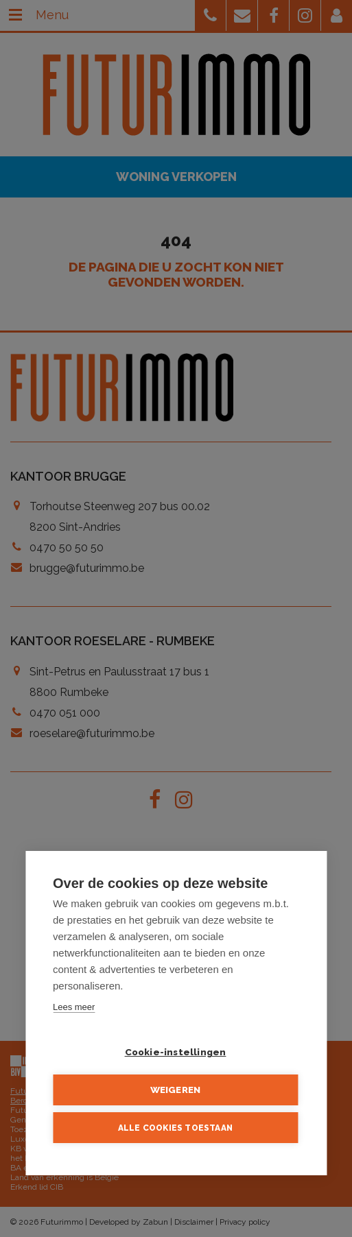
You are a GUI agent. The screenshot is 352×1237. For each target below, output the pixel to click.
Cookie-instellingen (175, 1052)
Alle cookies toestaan (175, 1128)
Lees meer (74, 1007)
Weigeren (175, 1090)
